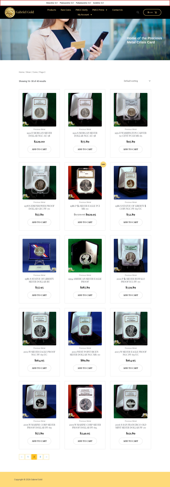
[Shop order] (136, 81)
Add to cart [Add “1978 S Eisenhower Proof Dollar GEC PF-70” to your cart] (39, 222)
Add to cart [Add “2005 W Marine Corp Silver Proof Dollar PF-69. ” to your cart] (85, 441)
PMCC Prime (100, 10)
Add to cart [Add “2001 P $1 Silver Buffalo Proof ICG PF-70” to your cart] (130, 295)
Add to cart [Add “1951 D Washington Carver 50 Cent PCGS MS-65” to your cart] (130, 149)
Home (21, 72)
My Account (85, 14)
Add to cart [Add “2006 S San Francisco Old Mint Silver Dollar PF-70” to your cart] (130, 441)
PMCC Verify (82, 10)
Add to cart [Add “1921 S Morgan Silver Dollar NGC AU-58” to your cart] (85, 149)
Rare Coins (66, 10)
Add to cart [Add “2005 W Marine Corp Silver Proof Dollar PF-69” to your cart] (39, 441)
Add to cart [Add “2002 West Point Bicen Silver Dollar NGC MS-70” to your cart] (85, 368)
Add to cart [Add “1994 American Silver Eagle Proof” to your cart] (85, 295)
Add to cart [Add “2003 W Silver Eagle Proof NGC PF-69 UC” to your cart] (130, 368)
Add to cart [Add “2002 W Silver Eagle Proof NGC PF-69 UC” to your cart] (39, 368)
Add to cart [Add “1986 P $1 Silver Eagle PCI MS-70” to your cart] (85, 222)
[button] (137, 12)
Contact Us (117, 10)
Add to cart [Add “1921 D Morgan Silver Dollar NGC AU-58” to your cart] (39, 149)
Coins (35, 72)
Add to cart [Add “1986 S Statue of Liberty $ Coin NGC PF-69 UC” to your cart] (130, 222)
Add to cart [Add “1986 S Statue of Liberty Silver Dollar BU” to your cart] (39, 295)
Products (51, 10)
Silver (28, 72)
